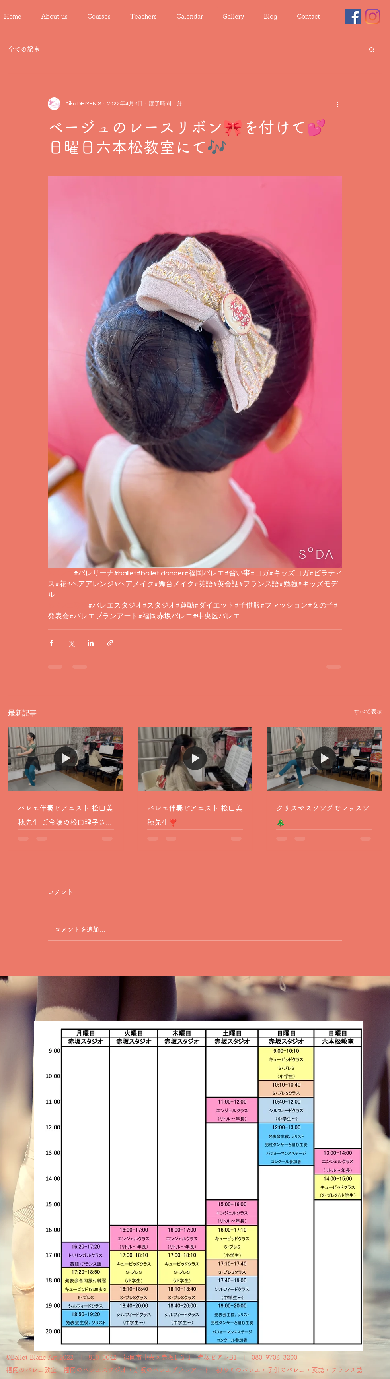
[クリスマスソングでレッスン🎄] (324, 759)
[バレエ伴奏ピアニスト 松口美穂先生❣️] (195, 759)
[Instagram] (372, 16)
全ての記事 (24, 49)
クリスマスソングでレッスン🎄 (322, 815)
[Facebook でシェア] (51, 643)
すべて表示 (368, 712)
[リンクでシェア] (110, 643)
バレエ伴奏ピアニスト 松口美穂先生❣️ (194, 815)
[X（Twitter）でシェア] (71, 643)
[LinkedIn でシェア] (90, 643)
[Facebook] (353, 16)
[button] (372, 49)
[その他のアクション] (337, 103)
